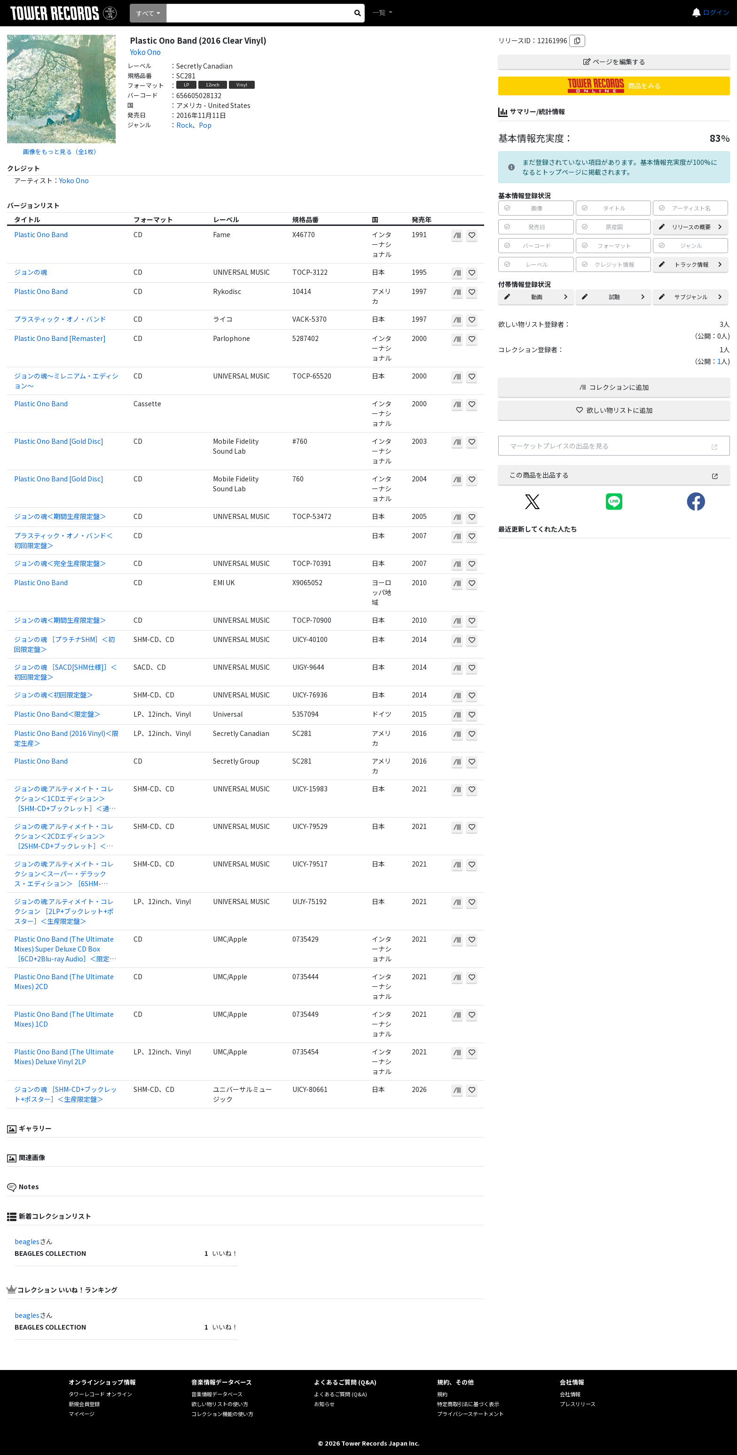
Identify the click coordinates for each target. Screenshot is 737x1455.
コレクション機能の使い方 (222, 1413)
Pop (205, 125)
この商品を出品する (614, 475)
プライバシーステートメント (470, 1413)
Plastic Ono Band (41, 234)
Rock (184, 125)
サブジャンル (690, 297)
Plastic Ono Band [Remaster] (60, 338)
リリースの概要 (690, 227)
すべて (145, 13)
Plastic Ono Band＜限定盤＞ (57, 714)
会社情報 (570, 1394)
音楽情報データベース (217, 1394)
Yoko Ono (145, 51)
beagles (27, 1241)
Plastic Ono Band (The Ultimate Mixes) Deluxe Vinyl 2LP (64, 1056)
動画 (535, 297)
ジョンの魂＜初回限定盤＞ (53, 694)
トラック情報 (690, 264)
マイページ (81, 1413)
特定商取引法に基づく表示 (468, 1404)
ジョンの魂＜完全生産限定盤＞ (60, 563)
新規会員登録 (84, 1404)
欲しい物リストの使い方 (219, 1404)
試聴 (613, 297)
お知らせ (324, 1404)
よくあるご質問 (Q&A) (340, 1394)
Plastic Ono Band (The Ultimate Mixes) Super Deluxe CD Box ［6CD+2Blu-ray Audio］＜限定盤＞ (65, 953)
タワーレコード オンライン (100, 1394)
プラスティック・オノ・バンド (60, 319)
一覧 (379, 12)
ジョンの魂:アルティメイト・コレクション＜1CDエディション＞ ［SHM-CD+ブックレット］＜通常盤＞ (65, 803)
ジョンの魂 (30, 272)
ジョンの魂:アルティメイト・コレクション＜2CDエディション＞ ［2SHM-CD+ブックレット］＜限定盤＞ (64, 840)
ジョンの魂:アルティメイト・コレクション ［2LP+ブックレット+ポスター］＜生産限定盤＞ (64, 911)
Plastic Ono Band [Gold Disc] (58, 441)
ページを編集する (614, 61)
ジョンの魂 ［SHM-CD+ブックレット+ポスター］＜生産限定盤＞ (65, 1094)
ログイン (716, 12)
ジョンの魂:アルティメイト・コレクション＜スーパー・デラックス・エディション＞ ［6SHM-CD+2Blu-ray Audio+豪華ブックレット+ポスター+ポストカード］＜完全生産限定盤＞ (65, 888)
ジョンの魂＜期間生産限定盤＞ (60, 516)
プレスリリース (578, 1404)
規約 (442, 1394)
